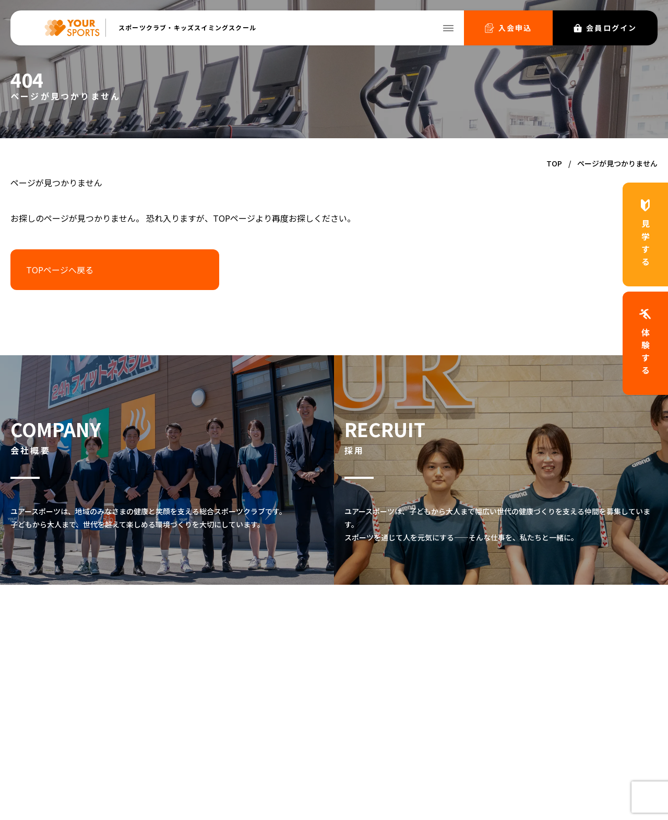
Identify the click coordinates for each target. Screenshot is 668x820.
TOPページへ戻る (59, 269)
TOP (554, 163)
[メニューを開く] (448, 28)
